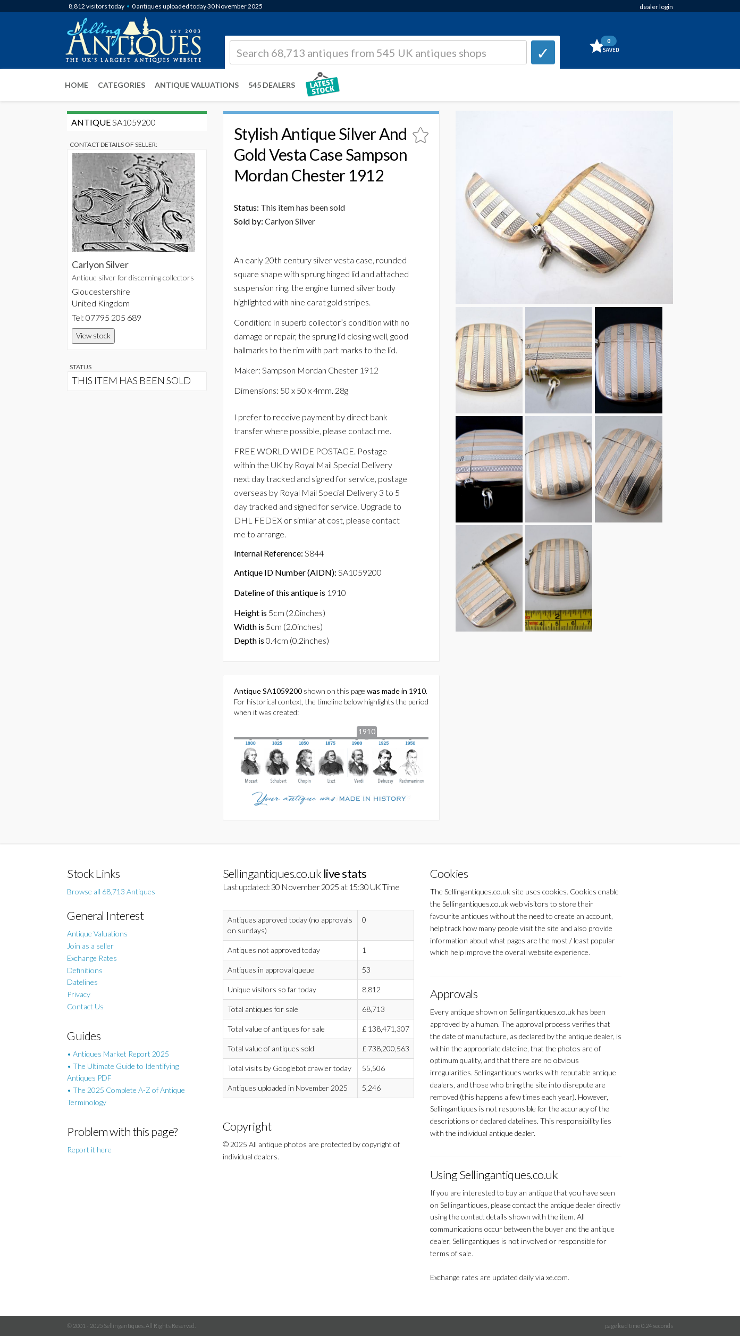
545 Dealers (271, 84)
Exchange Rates (92, 957)
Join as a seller (90, 945)
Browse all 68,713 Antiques (111, 891)
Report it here (89, 1149)
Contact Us (85, 1006)
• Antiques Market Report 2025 (118, 1053)
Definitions (85, 970)
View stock (93, 335)
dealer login (656, 7)
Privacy (78, 994)
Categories (121, 84)
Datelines (82, 981)
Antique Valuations (197, 84)
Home (76, 84)
